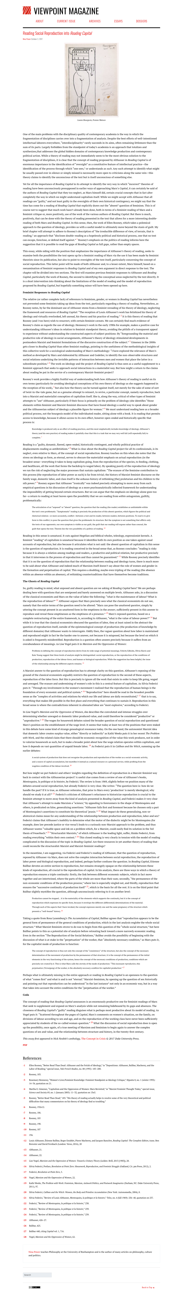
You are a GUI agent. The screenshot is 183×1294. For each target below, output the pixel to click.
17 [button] (24, 1171)
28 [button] (24, 1236)
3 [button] (24, 1080)
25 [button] (24, 1220)
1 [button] (24, 1065)
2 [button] (24, 1074)
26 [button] (24, 1225)
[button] (76, 240)
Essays (118, 21)
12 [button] (24, 1140)
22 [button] (24, 1203)
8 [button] (24, 1118)
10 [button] (24, 1129)
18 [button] (24, 1177)
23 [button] (24, 1208)
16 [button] (24, 1166)
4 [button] (24, 1089)
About (40, 21)
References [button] (32, 1058)
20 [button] (24, 1192)
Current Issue (66, 21)
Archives (95, 21)
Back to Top (147, 1287)
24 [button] (24, 1214)
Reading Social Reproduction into (57, 33)
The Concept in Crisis (93, 1038)
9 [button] (24, 1123)
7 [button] (24, 1112)
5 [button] (24, 1098)
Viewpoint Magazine (65, 10)
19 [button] (24, 1183)
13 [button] (24, 1149)
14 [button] (24, 1155)
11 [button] (24, 1135)
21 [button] (24, 1197)
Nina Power (27, 38)
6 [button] (24, 1107)
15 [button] (24, 1160)
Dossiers (141, 21)
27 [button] (24, 1231)
